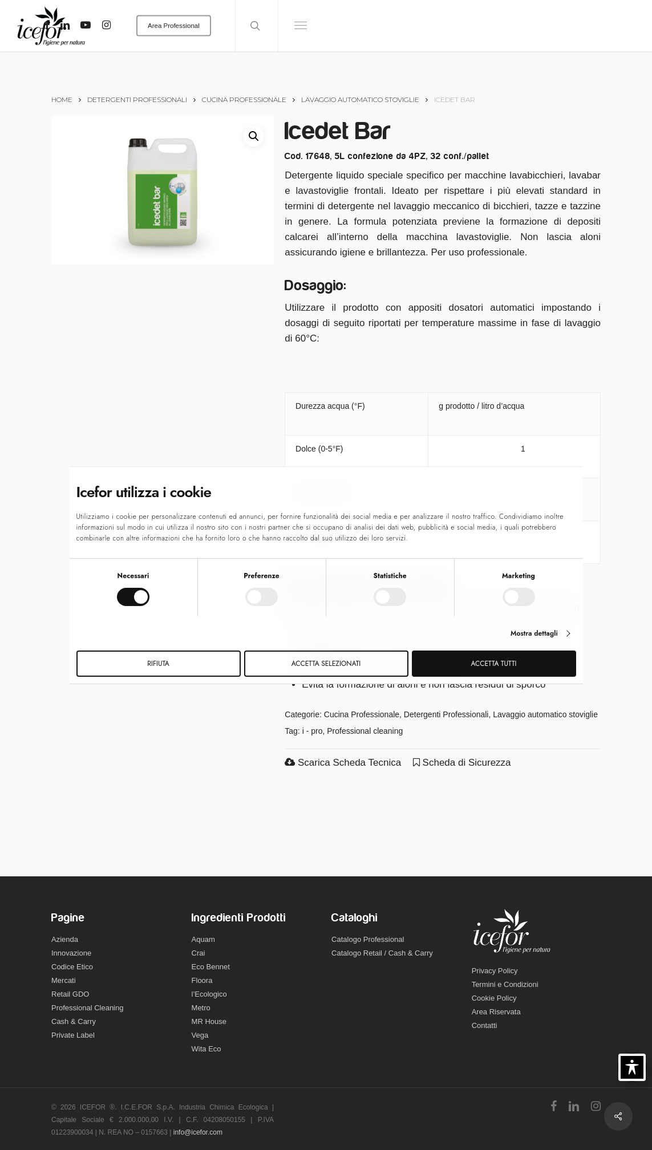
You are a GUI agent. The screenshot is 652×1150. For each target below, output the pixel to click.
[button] (254, 136)
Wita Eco (206, 1049)
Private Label (73, 1035)
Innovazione (71, 953)
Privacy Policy (495, 970)
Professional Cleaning (87, 1007)
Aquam (203, 939)
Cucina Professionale (244, 99)
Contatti (484, 1025)
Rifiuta (158, 664)
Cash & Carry (73, 1021)
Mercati (63, 980)
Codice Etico (72, 966)
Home (61, 99)
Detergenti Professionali (137, 99)
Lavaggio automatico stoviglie (360, 99)
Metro (201, 1007)
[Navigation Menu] (301, 25)
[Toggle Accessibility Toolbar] (632, 1067)
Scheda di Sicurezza (462, 762)
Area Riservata (496, 1011)
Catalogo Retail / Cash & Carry (382, 953)
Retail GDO (70, 994)
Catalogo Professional (367, 939)
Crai (198, 953)
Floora (202, 980)
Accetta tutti (494, 664)
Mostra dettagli (534, 633)
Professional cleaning (365, 730)
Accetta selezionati (326, 664)
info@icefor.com (197, 1132)
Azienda (64, 939)
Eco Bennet (211, 966)
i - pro (312, 730)
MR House (209, 1021)
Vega (200, 1035)
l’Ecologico (209, 994)
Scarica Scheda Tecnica (343, 762)
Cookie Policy (494, 998)
